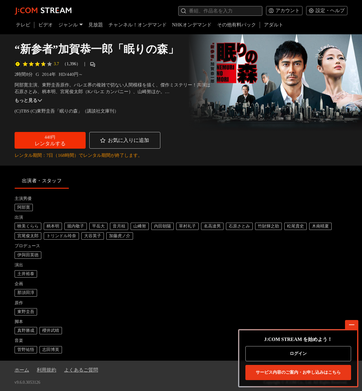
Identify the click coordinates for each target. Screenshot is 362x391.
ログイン (298, 353)
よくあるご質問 (81, 369)
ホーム (22, 369)
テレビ (23, 24)
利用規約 (46, 369)
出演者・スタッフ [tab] (42, 180)
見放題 (95, 24)
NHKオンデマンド (192, 24)
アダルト (273, 24)
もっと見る (28, 100)
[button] (50, 140)
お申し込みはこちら (298, 372)
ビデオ (45, 24)
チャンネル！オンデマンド (137, 24)
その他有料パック (236, 24)
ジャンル (70, 24)
